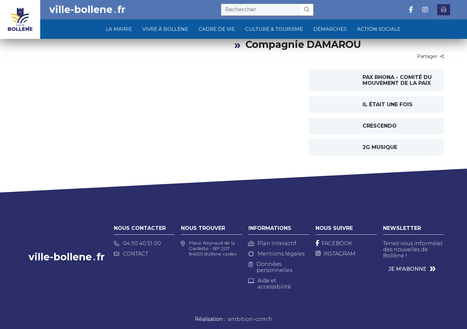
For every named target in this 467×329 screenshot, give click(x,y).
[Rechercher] (307, 10)
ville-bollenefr (87, 10)
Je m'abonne (407, 269)
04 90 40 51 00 (137, 243)
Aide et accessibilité (269, 284)
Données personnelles (270, 267)
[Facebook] (334, 243)
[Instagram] (335, 254)
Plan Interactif (272, 243)
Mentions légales (276, 254)
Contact (131, 254)
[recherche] (261, 10)
